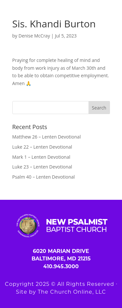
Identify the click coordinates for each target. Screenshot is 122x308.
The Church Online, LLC (72, 292)
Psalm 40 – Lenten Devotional (43, 177)
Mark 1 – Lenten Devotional (41, 157)
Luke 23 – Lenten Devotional (42, 167)
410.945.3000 (61, 266)
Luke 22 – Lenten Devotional (42, 147)
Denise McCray (34, 36)
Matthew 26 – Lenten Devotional (46, 137)
